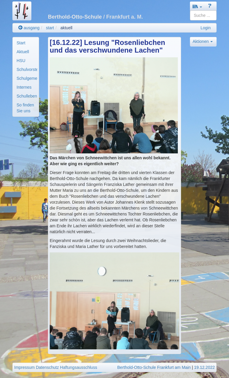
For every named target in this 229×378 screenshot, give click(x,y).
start (50, 27)
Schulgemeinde (27, 78)
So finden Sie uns (25, 108)
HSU (21, 60)
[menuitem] (25, 43)
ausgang (29, 27)
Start (21, 42)
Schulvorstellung (27, 69)
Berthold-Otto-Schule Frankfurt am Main (154, 367)
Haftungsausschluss (78, 367)
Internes (24, 87)
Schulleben (27, 96)
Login (206, 27)
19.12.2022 (204, 367)
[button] (197, 6)
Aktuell (23, 51)
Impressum (24, 367)
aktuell (66, 27)
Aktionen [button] (203, 41)
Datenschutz (47, 367)
